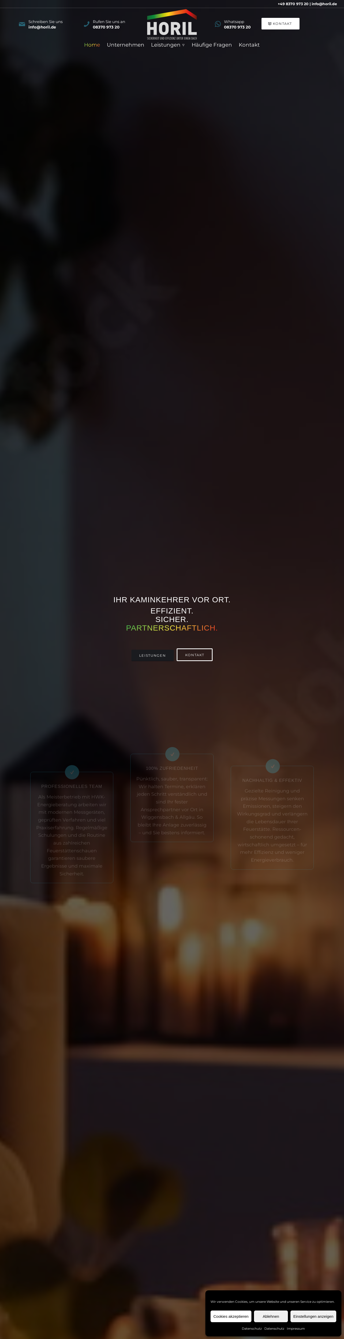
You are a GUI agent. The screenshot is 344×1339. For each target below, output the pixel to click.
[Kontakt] (280, 24)
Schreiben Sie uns (45, 21)
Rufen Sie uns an (109, 21)
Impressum (296, 1328)
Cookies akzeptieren (231, 1316)
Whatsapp (234, 21)
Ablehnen (271, 1316)
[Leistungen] (152, 655)
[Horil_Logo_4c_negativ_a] (172, 24)
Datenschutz (252, 1328)
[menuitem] (92, 44)
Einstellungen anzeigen (313, 1316)
